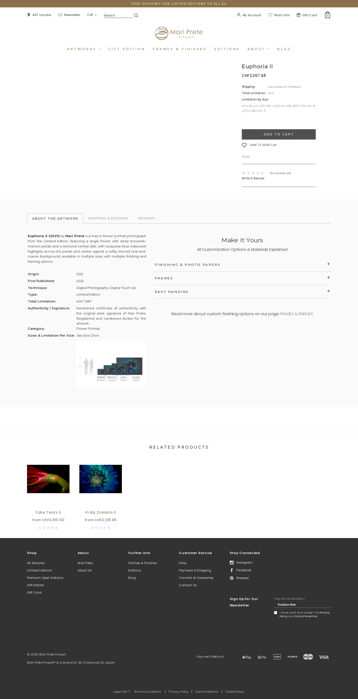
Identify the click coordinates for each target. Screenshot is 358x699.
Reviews (146, 218)
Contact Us (188, 585)
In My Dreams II (100, 512)
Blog (284, 49)
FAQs (183, 563)
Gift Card (34, 592)
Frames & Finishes (180, 49)
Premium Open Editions (45, 578)
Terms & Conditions (147, 691)
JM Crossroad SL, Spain (96, 662)
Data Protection (306, 616)
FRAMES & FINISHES (296, 314)
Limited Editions (39, 570)
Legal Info (120, 691)
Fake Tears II (48, 512)
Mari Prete (85, 563)
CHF (92, 15)
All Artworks (36, 563)
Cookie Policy (234, 691)
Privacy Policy (179, 691)
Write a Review (253, 178)
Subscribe (287, 604)
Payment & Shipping (195, 570)
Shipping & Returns (108, 218)
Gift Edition (35, 585)
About (258, 49)
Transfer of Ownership (196, 578)
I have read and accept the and (305, 614)
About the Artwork (55, 218)
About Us (85, 570)
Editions (227, 49)
